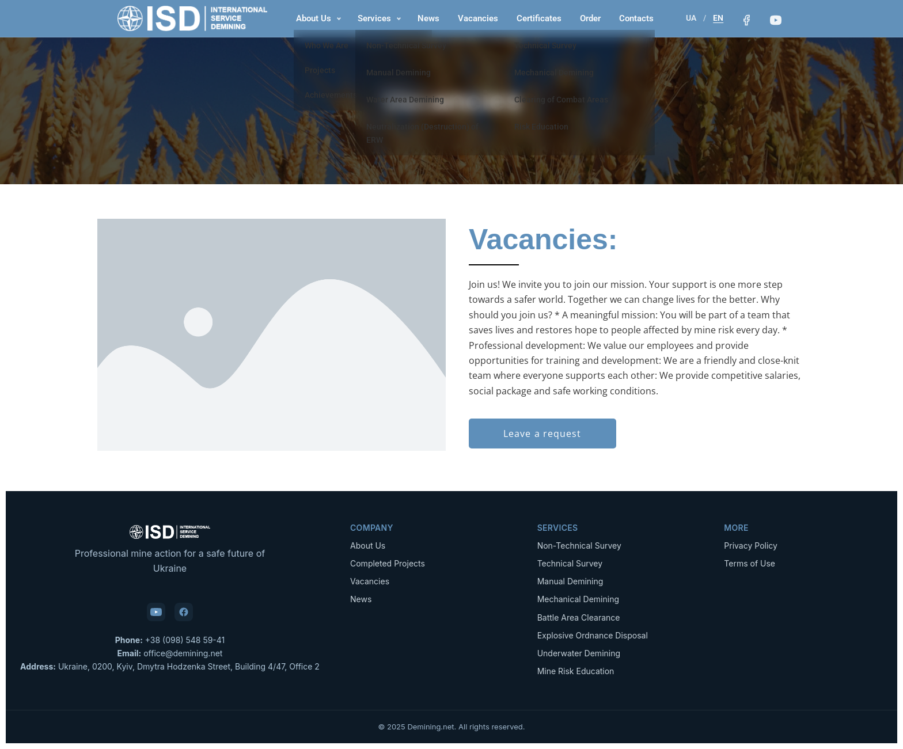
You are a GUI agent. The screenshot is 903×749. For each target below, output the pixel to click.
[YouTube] (775, 20)
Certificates (538, 18)
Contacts (636, 18)
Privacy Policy (750, 545)
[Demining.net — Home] (192, 18)
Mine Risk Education (575, 671)
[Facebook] (745, 20)
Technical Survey (569, 563)
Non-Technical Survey (579, 545)
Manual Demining (570, 581)
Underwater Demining (578, 653)
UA (690, 17)
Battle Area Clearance (578, 617)
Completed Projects (387, 563)
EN (717, 17)
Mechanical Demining (578, 599)
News (428, 18)
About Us (313, 18)
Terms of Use (749, 563)
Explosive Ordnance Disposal (592, 635)
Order (589, 18)
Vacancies (477, 18)
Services (373, 18)
